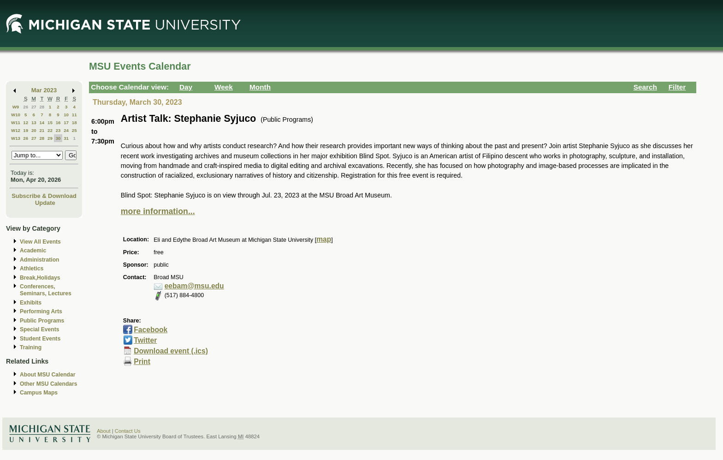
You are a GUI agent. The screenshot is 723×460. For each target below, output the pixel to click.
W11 (15, 122)
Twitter (145, 340)
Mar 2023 (44, 90)
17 (66, 122)
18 (74, 122)
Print (142, 361)
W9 (15, 106)
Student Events (40, 338)
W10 (15, 114)
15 (50, 122)
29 (50, 138)
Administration (39, 260)
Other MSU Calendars (48, 384)
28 (41, 106)
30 (58, 138)
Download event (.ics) (171, 351)
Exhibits (30, 302)
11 (74, 114)
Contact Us (128, 431)
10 (66, 114)
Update (45, 202)
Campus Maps (39, 392)
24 (66, 130)
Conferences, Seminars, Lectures (45, 290)
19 (25, 130)
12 (25, 122)
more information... (158, 211)
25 (74, 130)
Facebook (150, 330)
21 (41, 130)
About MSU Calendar (47, 374)
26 (25, 106)
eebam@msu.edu (194, 286)
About (104, 431)
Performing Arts (41, 311)
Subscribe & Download (44, 195)
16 (58, 122)
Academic (33, 250)
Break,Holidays (40, 278)
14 (41, 122)
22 (50, 130)
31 (66, 138)
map (323, 239)
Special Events (39, 329)
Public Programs (42, 320)
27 (33, 106)
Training (30, 347)
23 (58, 130)
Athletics (31, 268)
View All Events (40, 242)
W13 (15, 138)
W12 (15, 130)
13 (33, 122)
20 (33, 130)
